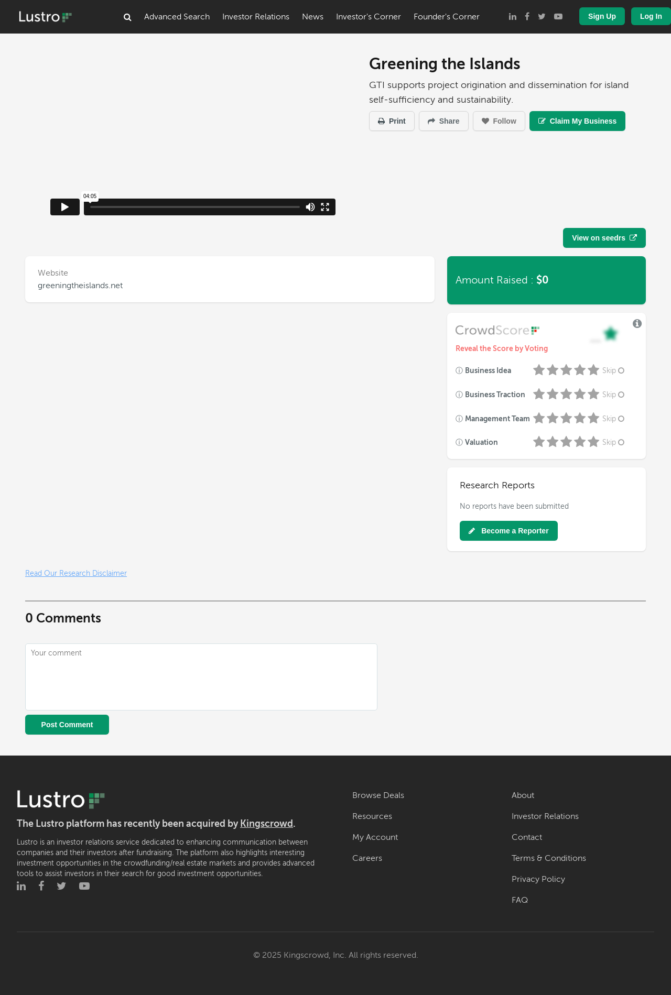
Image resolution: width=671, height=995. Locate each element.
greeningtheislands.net (80, 285)
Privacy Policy (538, 879)
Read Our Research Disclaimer (76, 573)
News (312, 16)
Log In (651, 16)
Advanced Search (177, 16)
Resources (372, 816)
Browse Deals (378, 795)
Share (444, 121)
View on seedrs (604, 238)
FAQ (520, 900)
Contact (527, 837)
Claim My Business (577, 121)
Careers (367, 858)
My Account (375, 837)
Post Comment (67, 724)
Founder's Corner (447, 16)
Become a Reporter (508, 531)
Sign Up (602, 16)
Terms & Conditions (549, 858)
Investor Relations (255, 16)
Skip (614, 371)
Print (392, 121)
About (523, 795)
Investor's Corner (368, 16)
